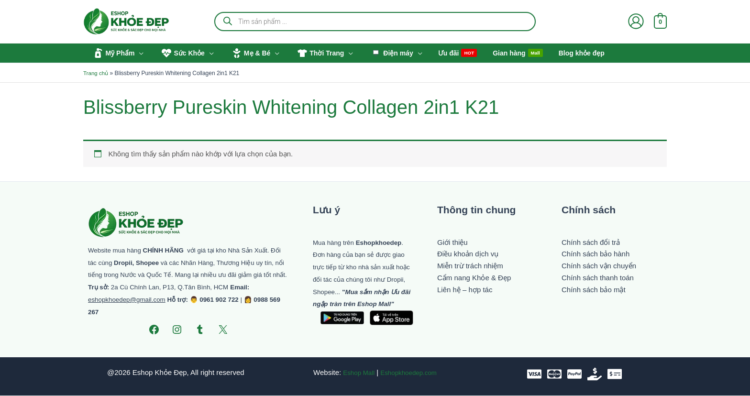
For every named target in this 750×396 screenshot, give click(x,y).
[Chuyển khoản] (614, 374)
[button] (138, 53)
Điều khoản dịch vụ (467, 254)
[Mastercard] (554, 374)
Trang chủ (96, 73)
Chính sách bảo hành (595, 254)
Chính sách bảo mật (594, 290)
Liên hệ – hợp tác (464, 290)
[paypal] (574, 374)
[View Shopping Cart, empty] (660, 21)
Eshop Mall (355, 373)
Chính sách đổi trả (591, 242)
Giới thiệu (452, 242)
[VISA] (534, 374)
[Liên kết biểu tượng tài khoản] (636, 21)
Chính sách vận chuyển (599, 266)
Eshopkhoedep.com (410, 373)
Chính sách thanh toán (598, 278)
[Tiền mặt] (594, 374)
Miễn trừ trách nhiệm (470, 266)
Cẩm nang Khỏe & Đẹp (474, 278)
